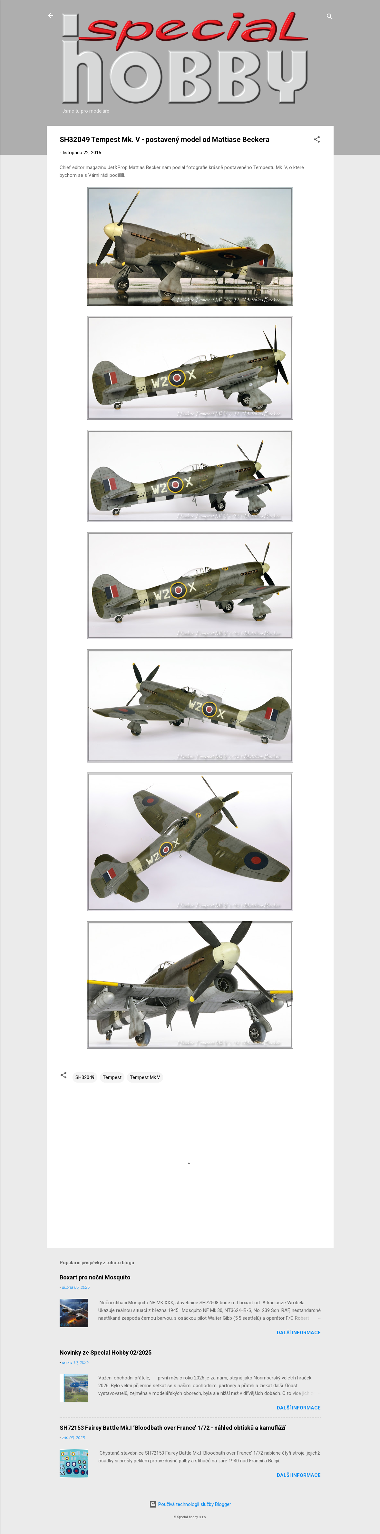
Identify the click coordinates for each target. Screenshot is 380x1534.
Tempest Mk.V (145, 1077)
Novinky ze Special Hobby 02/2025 (105, 1352)
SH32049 (84, 1077)
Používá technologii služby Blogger (190, 1504)
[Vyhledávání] (330, 17)
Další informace (299, 1333)
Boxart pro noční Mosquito (95, 1277)
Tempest (112, 1077)
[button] (317, 141)
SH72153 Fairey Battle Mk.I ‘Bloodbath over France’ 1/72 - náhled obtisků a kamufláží (173, 1427)
